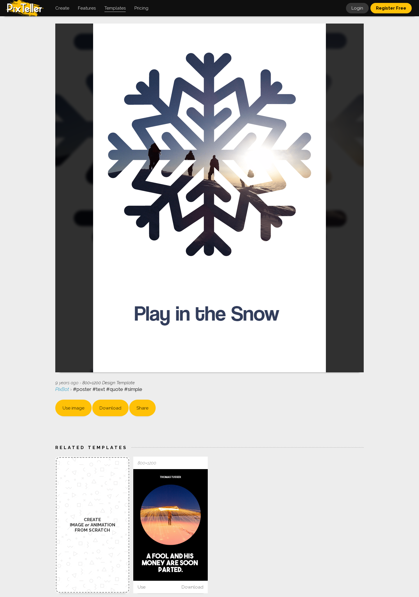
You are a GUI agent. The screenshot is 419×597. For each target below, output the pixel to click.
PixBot (62, 389)
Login (357, 8)
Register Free (391, 8)
